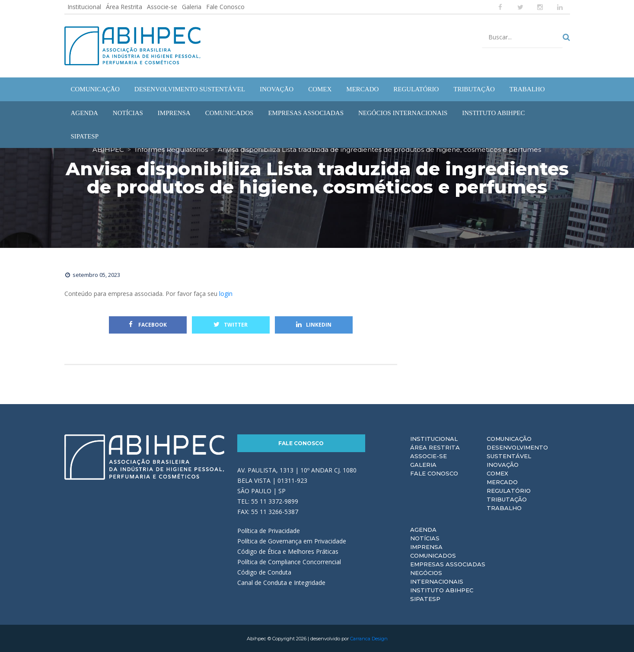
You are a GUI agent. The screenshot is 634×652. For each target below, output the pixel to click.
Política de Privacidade (268, 530)
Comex (497, 472)
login (226, 293)
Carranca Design (369, 638)
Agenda (423, 529)
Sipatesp (425, 598)
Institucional (84, 7)
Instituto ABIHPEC (441, 589)
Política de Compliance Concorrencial (289, 561)
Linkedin (313, 324)
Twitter (230, 324)
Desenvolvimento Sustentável (517, 451)
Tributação (507, 498)
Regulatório (509, 490)
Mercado (502, 481)
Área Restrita (124, 7)
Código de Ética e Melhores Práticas (287, 551)
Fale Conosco (225, 7)
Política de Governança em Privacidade (291, 540)
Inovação (503, 464)
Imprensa (426, 546)
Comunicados (433, 555)
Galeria (191, 7)
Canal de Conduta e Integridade (281, 582)
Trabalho (504, 507)
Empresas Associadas (447, 563)
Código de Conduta (264, 572)
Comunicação (509, 438)
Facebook (148, 324)
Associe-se (162, 7)
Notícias (425, 537)
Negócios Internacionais (436, 577)
